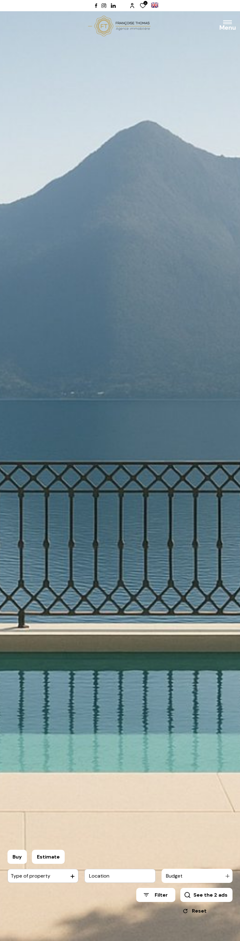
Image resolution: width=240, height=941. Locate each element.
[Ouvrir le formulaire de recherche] (155, 897)
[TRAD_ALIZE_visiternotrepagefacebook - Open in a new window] (96, 5)
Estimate (48, 859)
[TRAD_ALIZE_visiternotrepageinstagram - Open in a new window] (104, 5)
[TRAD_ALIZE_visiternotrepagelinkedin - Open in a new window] (113, 5)
